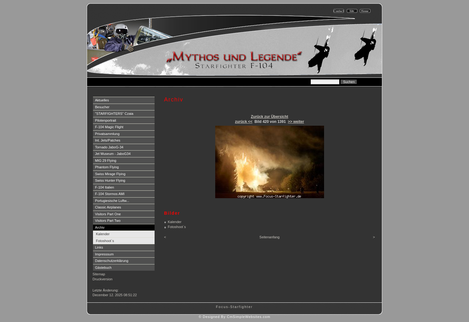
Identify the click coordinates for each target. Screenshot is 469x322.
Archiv (100, 227)
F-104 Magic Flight (109, 127)
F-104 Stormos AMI (110, 194)
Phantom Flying (107, 167)
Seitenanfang (269, 237)
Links (99, 247)
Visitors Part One (108, 214)
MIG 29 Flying (105, 160)
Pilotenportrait (105, 120)
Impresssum (104, 254)
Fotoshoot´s (105, 241)
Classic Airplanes (108, 207)
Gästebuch (103, 267)
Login (97, 285)
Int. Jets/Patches (107, 140)
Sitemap (99, 274)
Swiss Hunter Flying (110, 180)
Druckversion (103, 279)
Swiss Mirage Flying (110, 174)
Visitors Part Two (108, 220)
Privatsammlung (107, 134)
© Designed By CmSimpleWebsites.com (234, 317)
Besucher (102, 107)
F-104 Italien (104, 187)
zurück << (243, 121)
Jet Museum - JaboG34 (113, 154)
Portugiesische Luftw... (112, 201)
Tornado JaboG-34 (109, 147)
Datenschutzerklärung (111, 261)
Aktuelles (102, 100)
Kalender (103, 234)
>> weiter (296, 121)
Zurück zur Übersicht (269, 116)
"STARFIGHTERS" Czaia (114, 113)
